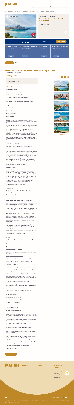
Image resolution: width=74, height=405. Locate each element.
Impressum (7, 400)
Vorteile (22, 368)
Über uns (60, 2)
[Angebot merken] (65, 32)
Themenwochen (50, 11)
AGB (14, 400)
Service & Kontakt (53, 2)
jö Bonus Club (24, 370)
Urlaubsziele (40, 11)
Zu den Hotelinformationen (46, 33)
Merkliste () (66, 2)
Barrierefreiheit (45, 400)
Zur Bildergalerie (61, 134)
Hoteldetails (9, 63)
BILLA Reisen (56, 369)
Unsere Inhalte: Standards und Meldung (60, 400)
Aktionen (32, 11)
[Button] (7, 26)
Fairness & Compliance (42, 371)
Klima (16, 63)
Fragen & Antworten (42, 368)
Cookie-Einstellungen (23, 400)
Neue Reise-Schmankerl (21, 11)
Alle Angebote (9, 11)
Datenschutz (35, 400)
